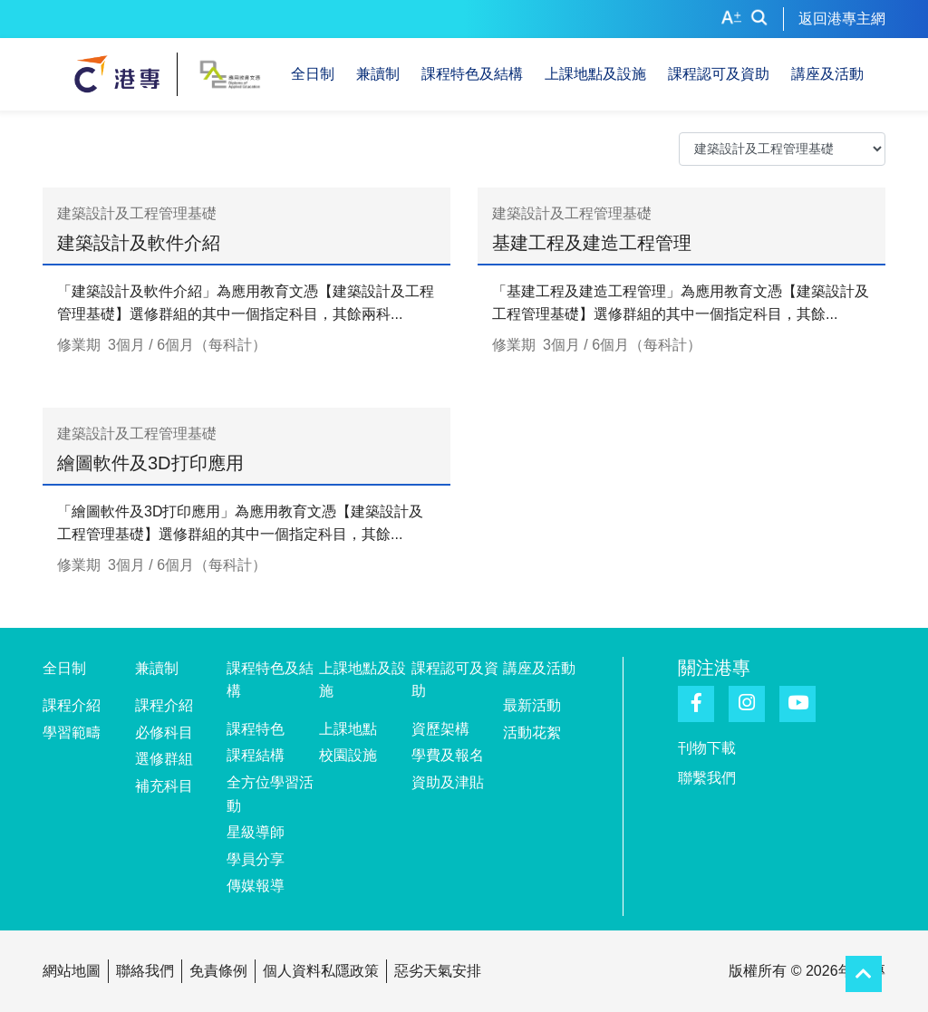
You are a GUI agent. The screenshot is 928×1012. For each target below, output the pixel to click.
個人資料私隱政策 (321, 970)
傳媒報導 (256, 885)
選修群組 (164, 758)
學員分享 (256, 859)
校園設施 (348, 755)
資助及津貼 (447, 782)
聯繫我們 (707, 778)
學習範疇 (72, 732)
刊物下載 (707, 748)
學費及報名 (447, 755)
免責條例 (218, 970)
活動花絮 (532, 732)
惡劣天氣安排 (437, 970)
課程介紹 (72, 705)
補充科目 (164, 786)
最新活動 (532, 705)
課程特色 (256, 729)
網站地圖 (72, 970)
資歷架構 (440, 729)
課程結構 (256, 755)
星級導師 (256, 832)
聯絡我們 (145, 970)
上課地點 (348, 729)
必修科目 (164, 732)
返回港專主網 (841, 18)
